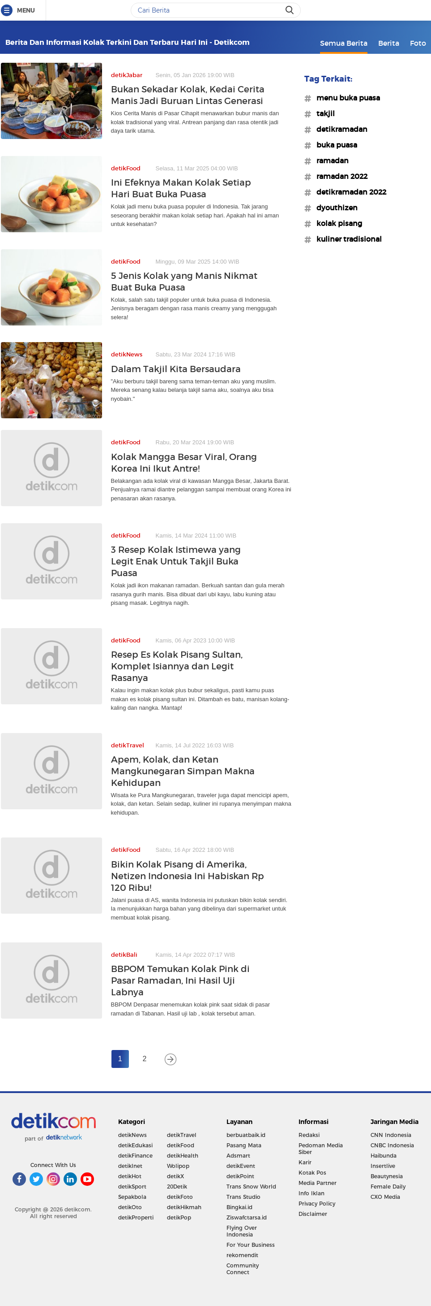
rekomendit (242, 1255)
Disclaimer (313, 1214)
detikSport (132, 1186)
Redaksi (309, 1135)
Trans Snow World (251, 1186)
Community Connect (242, 1269)
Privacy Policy (317, 1203)
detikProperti (136, 1217)
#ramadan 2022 (339, 176)
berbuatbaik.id (245, 1135)
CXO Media (385, 1196)
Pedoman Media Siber (321, 1148)
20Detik (177, 1186)
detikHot (129, 1176)
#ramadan (330, 160)
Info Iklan (311, 1193)
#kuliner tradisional (346, 238)
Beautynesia (387, 1176)
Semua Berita (343, 43)
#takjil (323, 113)
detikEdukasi (135, 1145)
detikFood (180, 1145)
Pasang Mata (243, 1145)
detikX (175, 1176)
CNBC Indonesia (392, 1145)
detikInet (130, 1166)
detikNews (132, 1135)
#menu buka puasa (345, 97)
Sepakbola (132, 1196)
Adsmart (238, 1155)
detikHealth (182, 1155)
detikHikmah (184, 1207)
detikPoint (240, 1176)
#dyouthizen (334, 207)
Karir (305, 1162)
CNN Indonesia (391, 1135)
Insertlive (383, 1166)
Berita (388, 43)
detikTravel (181, 1135)
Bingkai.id (239, 1207)
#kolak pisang (336, 223)
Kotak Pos (312, 1172)
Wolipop (178, 1166)
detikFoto (180, 1196)
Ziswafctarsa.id (246, 1217)
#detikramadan (339, 129)
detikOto (130, 1207)
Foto (418, 43)
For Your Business (250, 1244)
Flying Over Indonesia (241, 1231)
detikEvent (240, 1166)
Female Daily (388, 1186)
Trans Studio (243, 1196)
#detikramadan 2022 (348, 191)
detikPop (179, 1217)
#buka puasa (334, 144)
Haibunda (384, 1155)
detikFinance (135, 1155)
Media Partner (318, 1183)
